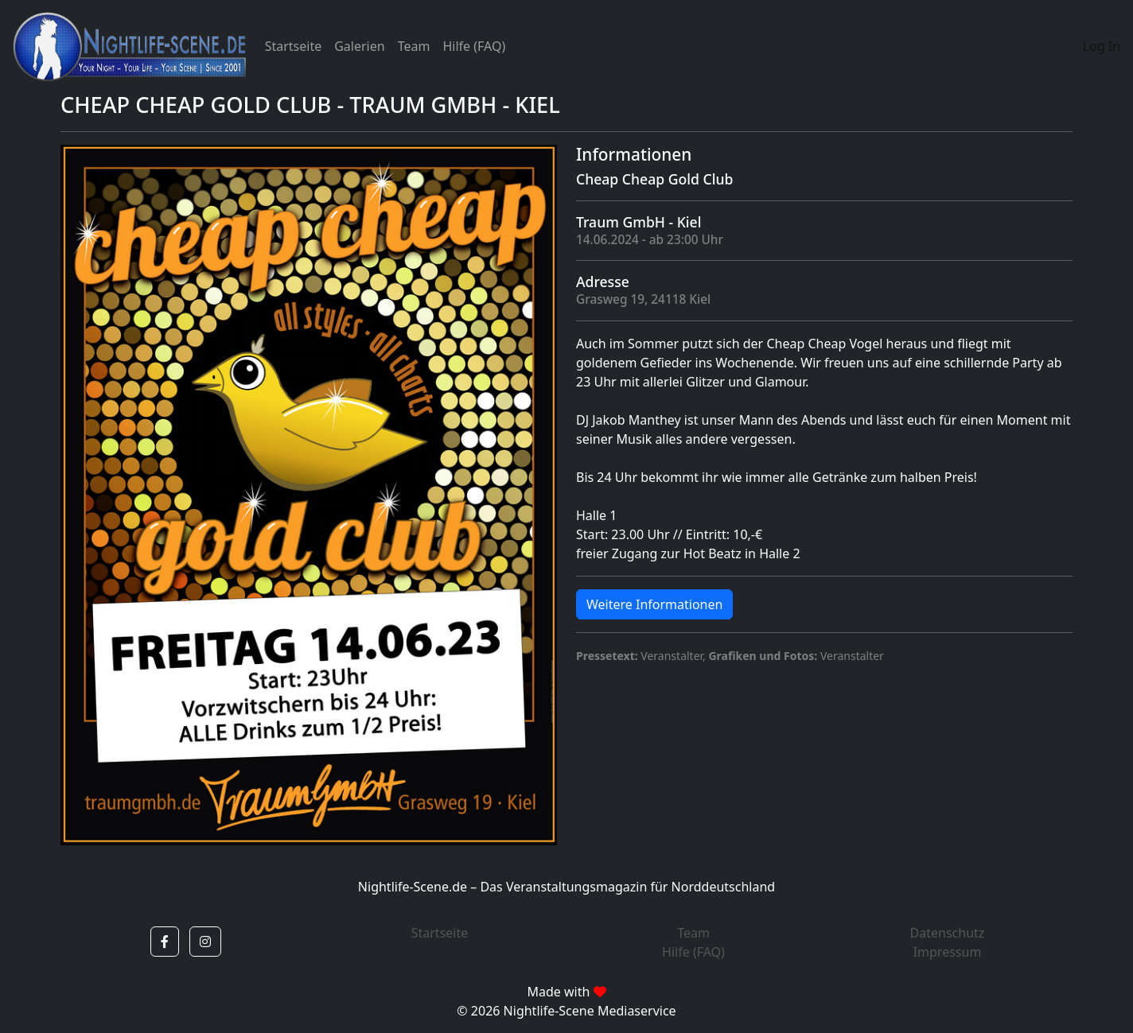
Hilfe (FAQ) (473, 46)
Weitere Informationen (654, 604)
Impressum (947, 952)
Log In (1101, 46)
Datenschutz (947, 933)
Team (414, 46)
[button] (164, 941)
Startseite (293, 46)
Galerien (359, 46)
